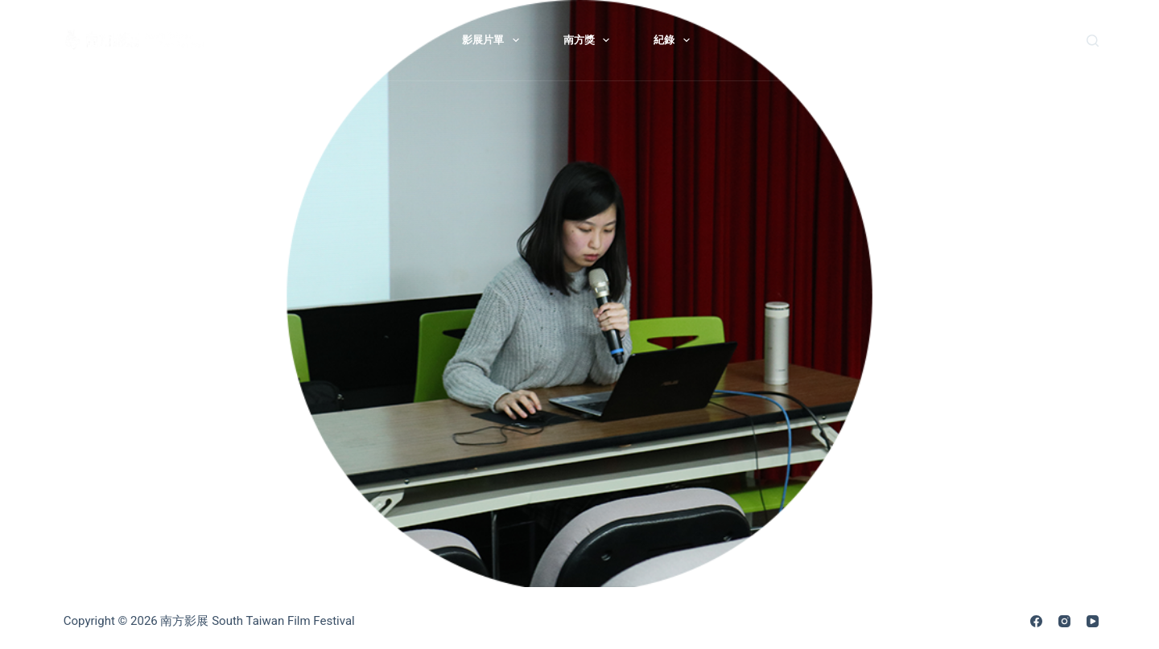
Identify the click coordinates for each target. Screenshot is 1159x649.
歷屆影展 (755, 40)
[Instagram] (1064, 621)
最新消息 (312, 40)
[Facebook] (1036, 621)
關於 (403, 40)
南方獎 (590, 40)
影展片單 (494, 40)
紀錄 (675, 40)
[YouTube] (1093, 621)
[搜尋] (1093, 41)
